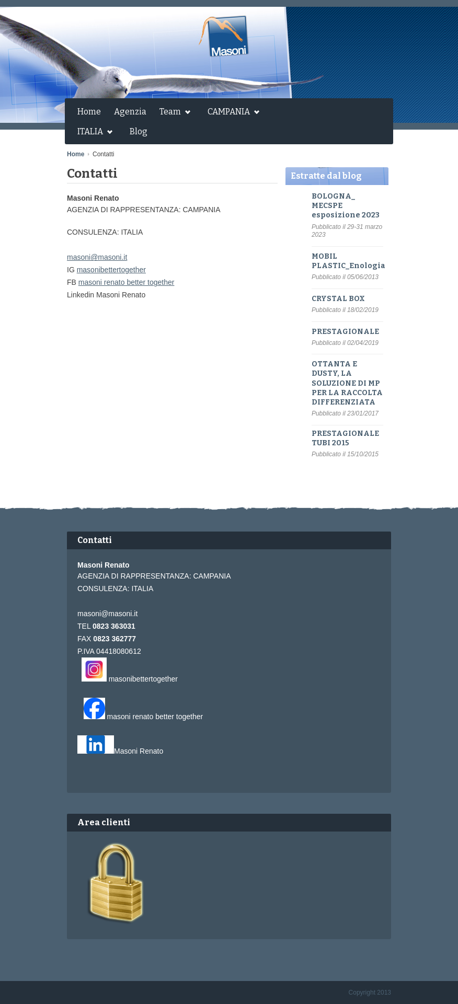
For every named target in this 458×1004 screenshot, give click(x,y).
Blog (138, 131)
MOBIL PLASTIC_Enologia (348, 261)
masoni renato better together (126, 282)
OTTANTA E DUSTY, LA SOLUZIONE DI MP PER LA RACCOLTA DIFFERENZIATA (347, 383)
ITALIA (92, 132)
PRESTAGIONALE (345, 331)
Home (89, 112)
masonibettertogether (111, 270)
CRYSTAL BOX (338, 298)
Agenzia (130, 112)
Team (172, 113)
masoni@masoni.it (97, 257)
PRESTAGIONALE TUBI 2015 (345, 438)
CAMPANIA (230, 113)
